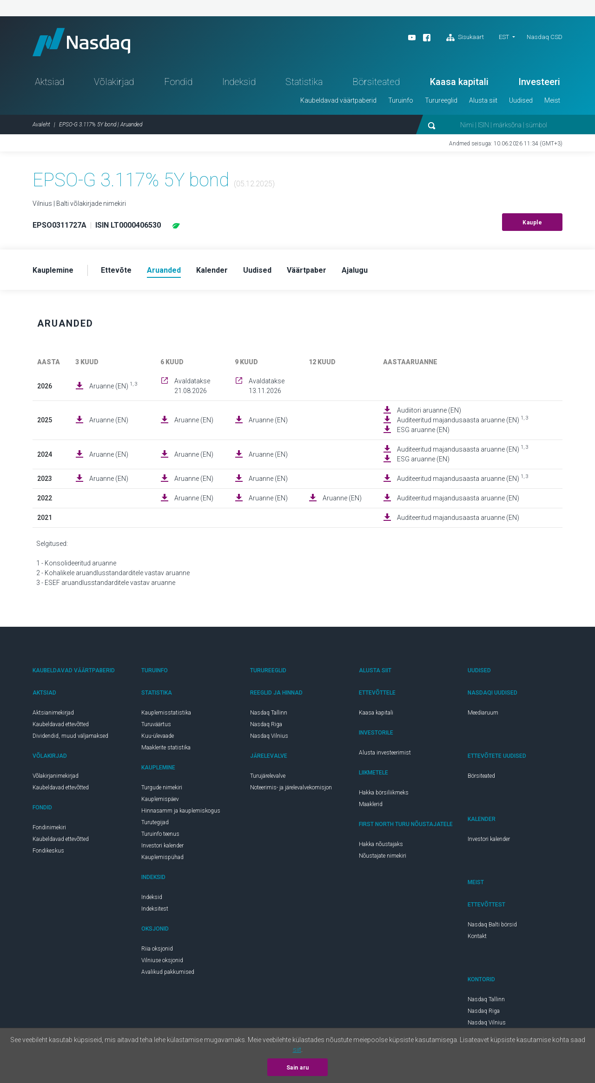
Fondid (178, 81)
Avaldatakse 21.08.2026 (192, 385)
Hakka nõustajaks (381, 844)
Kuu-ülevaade (157, 736)
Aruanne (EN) (113, 385)
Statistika (304, 81)
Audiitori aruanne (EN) (429, 410)
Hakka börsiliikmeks (384, 792)
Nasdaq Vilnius (269, 736)
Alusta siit (483, 100)
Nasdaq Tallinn (268, 712)
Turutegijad (155, 822)
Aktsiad (49, 81)
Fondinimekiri (49, 827)
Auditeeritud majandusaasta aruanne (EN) (463, 419)
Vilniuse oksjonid (162, 960)
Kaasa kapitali (459, 81)
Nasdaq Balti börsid (492, 924)
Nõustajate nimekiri (382, 856)
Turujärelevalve (267, 776)
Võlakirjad (114, 81)
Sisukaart (465, 37)
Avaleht (41, 124)
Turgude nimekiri (161, 787)
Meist (552, 100)
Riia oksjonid (157, 948)
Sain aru (297, 1067)
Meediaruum (483, 712)
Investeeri (539, 81)
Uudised (521, 100)
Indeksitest (154, 909)
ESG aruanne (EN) (423, 429)
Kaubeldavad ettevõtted (61, 724)
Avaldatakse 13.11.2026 (266, 385)
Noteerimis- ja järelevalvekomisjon (291, 787)
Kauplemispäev (160, 799)
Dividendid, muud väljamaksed (70, 736)
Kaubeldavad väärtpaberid (338, 100)
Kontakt (477, 936)
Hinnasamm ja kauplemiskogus (180, 810)
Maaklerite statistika (166, 747)
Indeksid (239, 81)
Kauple (532, 222)
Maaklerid (371, 804)
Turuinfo (400, 100)
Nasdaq (81, 42)
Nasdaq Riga (266, 724)
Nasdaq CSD (544, 36)
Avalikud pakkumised (167, 972)
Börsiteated (376, 81)
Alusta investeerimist (385, 752)
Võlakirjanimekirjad (56, 776)
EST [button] (504, 36)
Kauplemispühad (162, 857)
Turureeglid (441, 100)
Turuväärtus (156, 724)
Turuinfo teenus (160, 834)
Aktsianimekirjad (53, 712)
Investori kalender (162, 845)
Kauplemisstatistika (166, 712)
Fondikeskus (48, 850)
